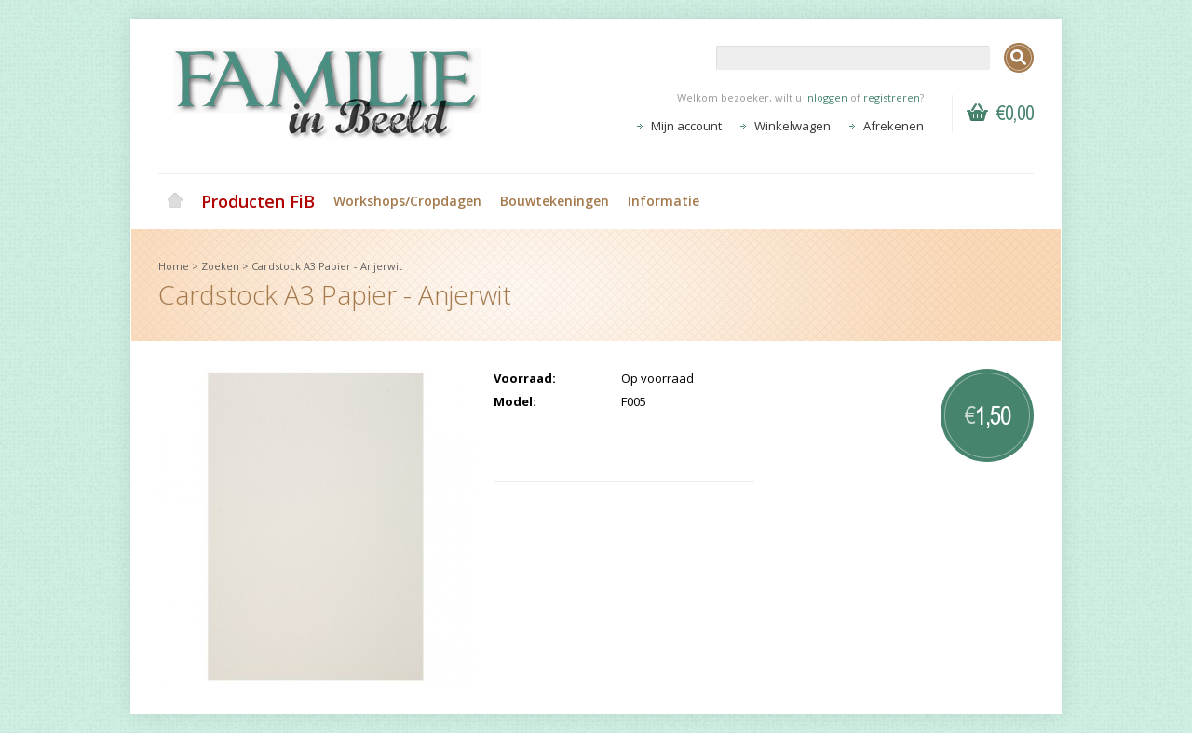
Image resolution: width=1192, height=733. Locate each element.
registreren (891, 97)
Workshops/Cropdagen (407, 201)
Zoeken (220, 266)
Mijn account (686, 125)
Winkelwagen (792, 125)
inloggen (826, 97)
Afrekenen (893, 125)
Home (175, 201)
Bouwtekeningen (554, 201)
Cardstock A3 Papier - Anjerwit (326, 266)
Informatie (663, 201)
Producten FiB (258, 201)
